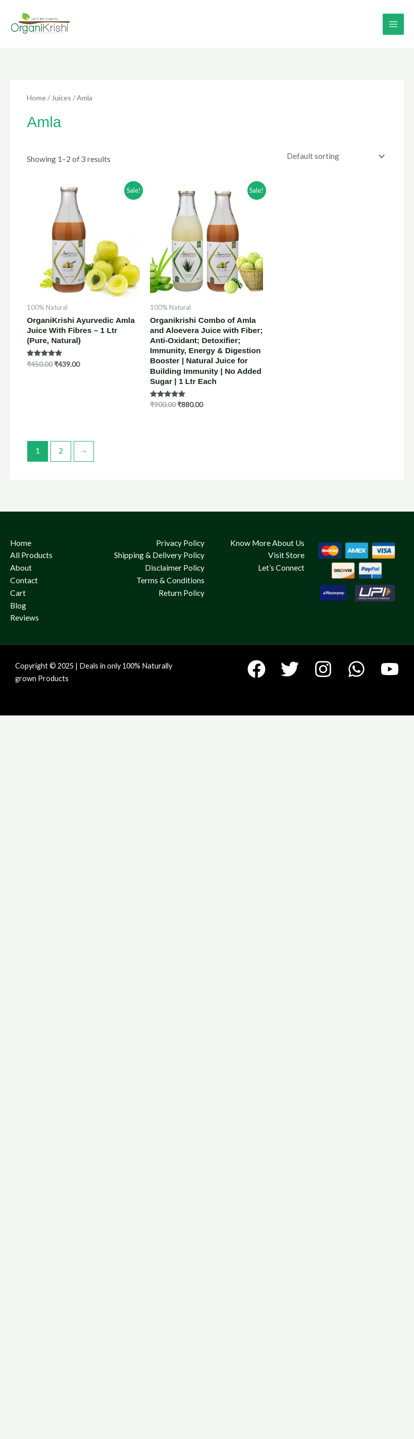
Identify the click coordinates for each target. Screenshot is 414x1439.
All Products (31, 555)
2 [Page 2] (61, 450)
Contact (24, 580)
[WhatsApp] (356, 669)
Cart (18, 592)
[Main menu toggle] (393, 24)
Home (36, 97)
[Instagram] (323, 669)
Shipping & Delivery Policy (159, 555)
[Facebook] (256, 669)
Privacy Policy (180, 542)
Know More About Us (267, 542)
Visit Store (286, 555)
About (21, 567)
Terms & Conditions (170, 580)
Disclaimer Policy (174, 567)
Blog (18, 605)
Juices (61, 97)
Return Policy (181, 592)
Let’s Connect (281, 567)
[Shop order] (333, 156)
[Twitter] (290, 669)
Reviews (24, 617)
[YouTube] (390, 669)
